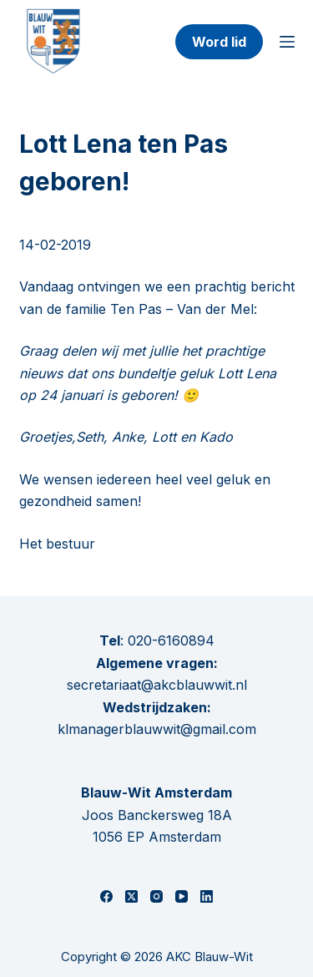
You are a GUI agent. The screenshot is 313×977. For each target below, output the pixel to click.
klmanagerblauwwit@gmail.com (157, 729)
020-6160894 (171, 640)
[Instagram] (156, 896)
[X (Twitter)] (131, 896)
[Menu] (287, 41)
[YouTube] (181, 896)
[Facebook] (106, 896)
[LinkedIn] (206, 896)
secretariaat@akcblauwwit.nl (157, 684)
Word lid (219, 41)
